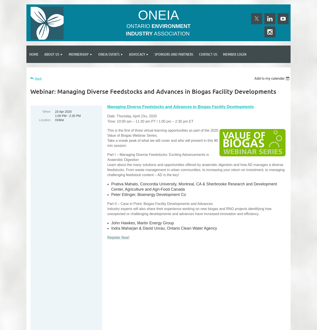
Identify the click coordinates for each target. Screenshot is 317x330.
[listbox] (272, 78)
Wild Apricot (240, 324)
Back (38, 78)
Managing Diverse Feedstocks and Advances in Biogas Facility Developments (180, 107)
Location (45, 120)
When (46, 111)
